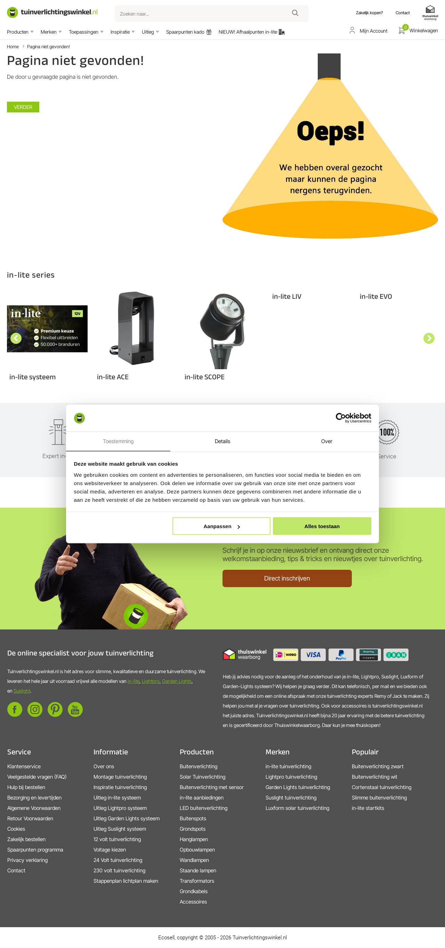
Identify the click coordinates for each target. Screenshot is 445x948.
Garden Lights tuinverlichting (298, 787)
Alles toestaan (322, 526)
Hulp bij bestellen (26, 787)
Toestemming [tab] (118, 441)
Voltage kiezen (110, 849)
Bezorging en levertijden (34, 797)
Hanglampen (194, 839)
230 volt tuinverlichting (119, 870)
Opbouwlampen (197, 849)
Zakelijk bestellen (26, 839)
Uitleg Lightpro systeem (120, 808)
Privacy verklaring (27, 860)
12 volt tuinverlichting (117, 839)
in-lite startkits (368, 808)
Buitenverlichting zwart (378, 766)
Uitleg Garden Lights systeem (127, 818)
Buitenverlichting (198, 766)
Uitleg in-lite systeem (117, 797)
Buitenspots (193, 818)
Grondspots (192, 829)
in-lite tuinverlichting (288, 766)
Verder (23, 107)
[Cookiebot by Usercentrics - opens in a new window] (340, 418)
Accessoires (193, 901)
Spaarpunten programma (35, 849)
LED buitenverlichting (203, 808)
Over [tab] (326, 441)
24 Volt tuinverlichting (118, 860)
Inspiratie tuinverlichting (120, 787)
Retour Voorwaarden (30, 818)
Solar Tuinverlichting (202, 776)
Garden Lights (177, 681)
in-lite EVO (376, 296)
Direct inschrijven (287, 578)
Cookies (16, 829)
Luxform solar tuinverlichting (297, 808)
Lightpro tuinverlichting (291, 776)
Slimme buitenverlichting (379, 797)
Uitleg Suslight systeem (120, 829)
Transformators (197, 881)
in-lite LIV (286, 296)
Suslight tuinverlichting (291, 797)
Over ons (104, 766)
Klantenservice (24, 766)
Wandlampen (194, 860)
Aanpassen (222, 526)
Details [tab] (222, 441)
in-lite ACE (113, 377)
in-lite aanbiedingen (202, 797)
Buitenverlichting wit (374, 776)
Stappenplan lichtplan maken (126, 881)
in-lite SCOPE (205, 377)
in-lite (133, 681)
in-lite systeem (32, 377)
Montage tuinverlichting (120, 776)
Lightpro (151, 681)
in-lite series (31, 274)
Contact (16, 870)
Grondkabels (194, 891)
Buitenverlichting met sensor (212, 787)
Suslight (22, 691)
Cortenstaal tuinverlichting (381, 787)
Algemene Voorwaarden (33, 808)
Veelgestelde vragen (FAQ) (37, 776)
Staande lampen (198, 870)
